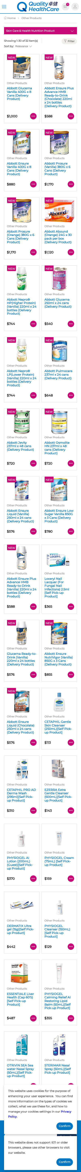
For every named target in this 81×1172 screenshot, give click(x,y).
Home (10, 18)
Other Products (31, 18)
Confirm (64, 1126)
